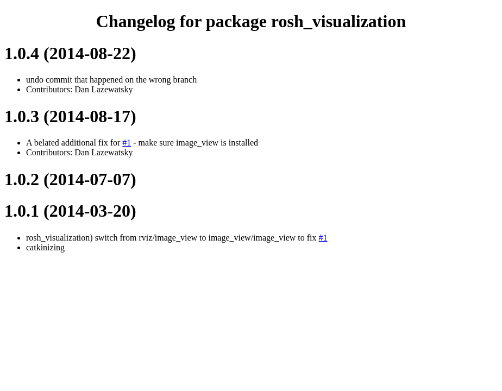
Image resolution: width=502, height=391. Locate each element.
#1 (126, 142)
